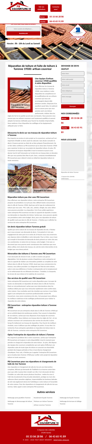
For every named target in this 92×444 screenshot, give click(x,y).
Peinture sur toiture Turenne (43, 401)
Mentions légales (61, 440)
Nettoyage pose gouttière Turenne (19, 398)
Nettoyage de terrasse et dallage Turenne (71, 402)
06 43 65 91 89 (57, 21)
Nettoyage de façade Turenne (69, 398)
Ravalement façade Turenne (43, 398)
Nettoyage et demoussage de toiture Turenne (20, 402)
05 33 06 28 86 (57, 16)
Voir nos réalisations (41, 8)
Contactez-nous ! (56, 8)
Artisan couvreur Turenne (42, 405)
